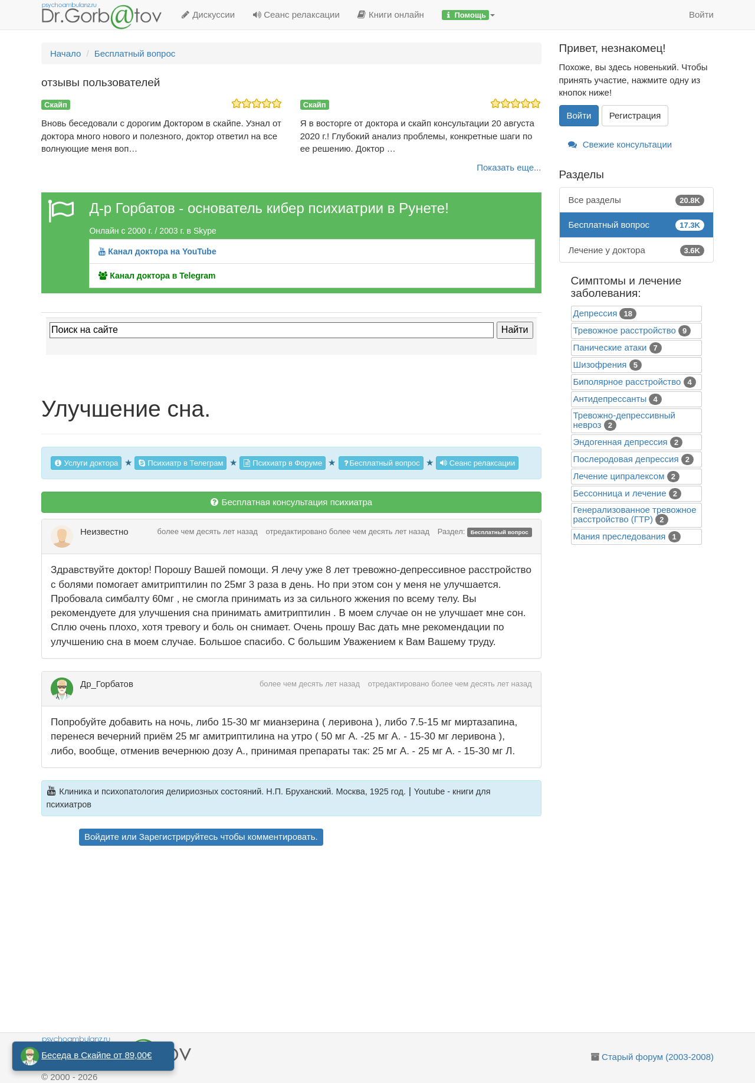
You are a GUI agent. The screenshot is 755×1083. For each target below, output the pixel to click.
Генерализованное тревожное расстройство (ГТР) (635, 514)
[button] (468, 15)
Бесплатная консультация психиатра (291, 502)
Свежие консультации (620, 144)
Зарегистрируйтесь (178, 837)
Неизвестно (104, 531)
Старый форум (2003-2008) (658, 1057)
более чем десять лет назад (207, 531)
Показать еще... (509, 167)
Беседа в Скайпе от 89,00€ (96, 1055)
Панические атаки (610, 347)
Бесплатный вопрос (381, 463)
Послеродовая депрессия (626, 459)
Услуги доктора (86, 463)
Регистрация (635, 115)
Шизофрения (600, 364)
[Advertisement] (312, 940)
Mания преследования (619, 536)
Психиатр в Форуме (282, 463)
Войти (701, 14)
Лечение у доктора (637, 250)
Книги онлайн (390, 14)
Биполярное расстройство (627, 382)
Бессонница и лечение (620, 493)
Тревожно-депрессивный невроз (624, 420)
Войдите (101, 837)
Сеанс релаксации (296, 14)
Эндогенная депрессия (620, 442)
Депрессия (595, 313)
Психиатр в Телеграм (181, 463)
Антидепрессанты (610, 399)
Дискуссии (208, 14)
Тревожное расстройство (624, 330)
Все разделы (637, 200)
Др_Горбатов (106, 684)
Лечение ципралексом (619, 476)
